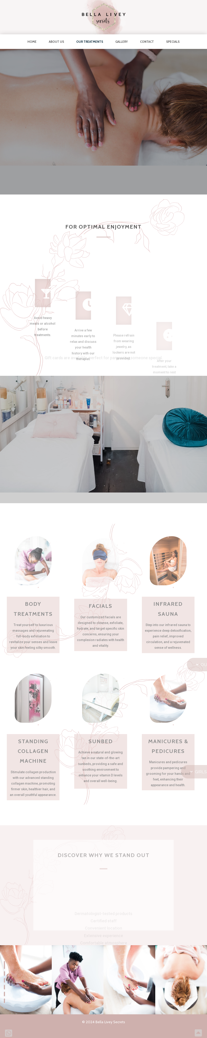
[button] (4, 965)
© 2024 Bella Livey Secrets (103, 1022)
